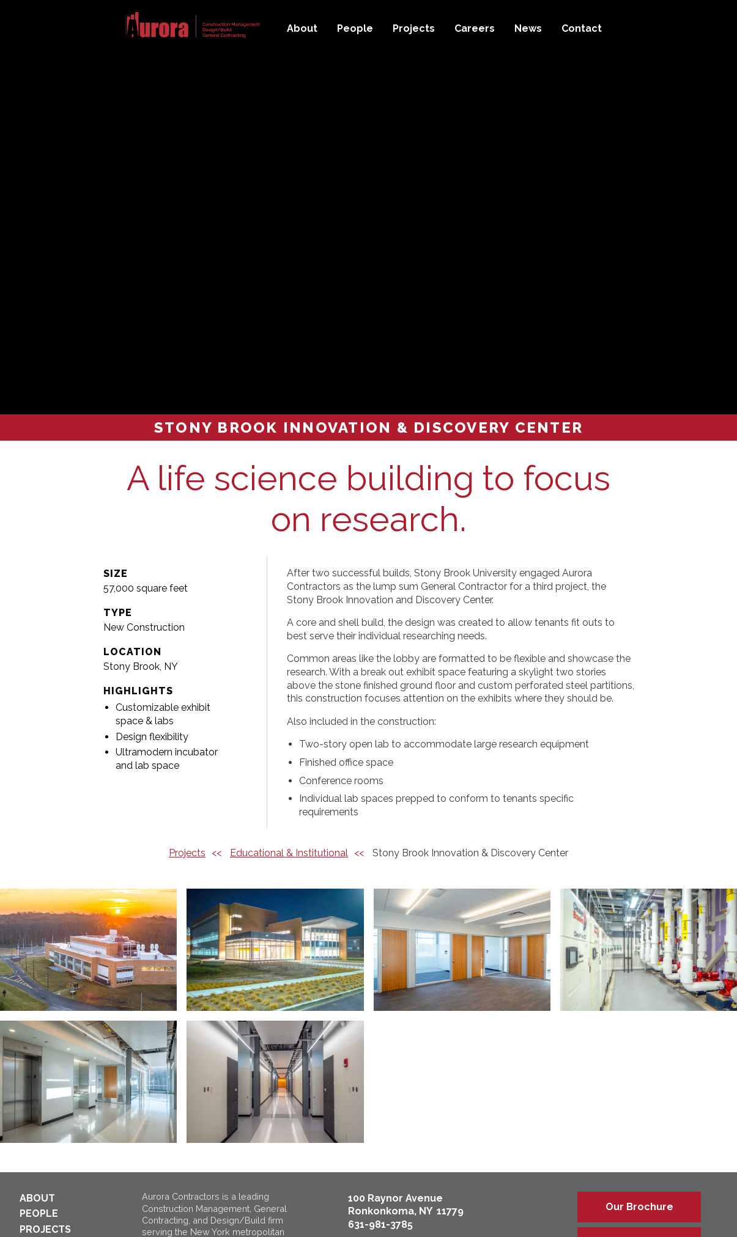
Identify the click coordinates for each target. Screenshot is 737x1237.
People (39, 1213)
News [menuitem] (528, 28)
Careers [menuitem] (474, 28)
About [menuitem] (302, 28)
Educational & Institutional (289, 853)
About (37, 1198)
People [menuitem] (355, 28)
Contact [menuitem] (581, 28)
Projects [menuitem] (414, 28)
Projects (187, 853)
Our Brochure (639, 1207)
